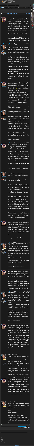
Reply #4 (9, 142)
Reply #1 (9, 43)
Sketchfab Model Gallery (3, 442)
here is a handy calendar (22, 7)
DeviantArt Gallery (2, 441)
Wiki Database (2, 440)
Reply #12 (9, 377)
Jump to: (20, 427)
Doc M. (4, 43)
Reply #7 (9, 242)
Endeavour (4, 142)
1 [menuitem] (1, 424)
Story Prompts (2, 437)
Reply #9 (9, 291)
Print (29, 424)
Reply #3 (9, 109)
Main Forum (2, 439)
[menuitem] (29, 424)
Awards (15, 437)
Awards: (3, 51)
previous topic (26, 13)
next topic (29, 13)
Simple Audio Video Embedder (17, 445)
